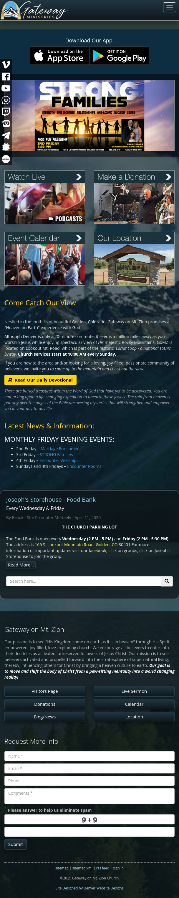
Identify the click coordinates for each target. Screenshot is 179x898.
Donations (44, 704)
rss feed (102, 868)
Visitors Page (45, 691)
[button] (17, 115)
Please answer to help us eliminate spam (48, 809)
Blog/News (45, 717)
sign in (118, 868)
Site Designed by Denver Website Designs (90, 888)
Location (134, 717)
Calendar (134, 704)
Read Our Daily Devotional (40, 380)
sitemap (62, 868)
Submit (15, 844)
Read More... (21, 565)
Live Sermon (134, 691)
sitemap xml (82, 868)
